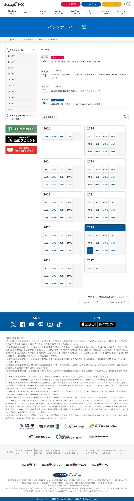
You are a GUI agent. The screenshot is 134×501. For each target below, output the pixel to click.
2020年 (11, 91)
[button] (31, 50)
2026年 (11, 56)
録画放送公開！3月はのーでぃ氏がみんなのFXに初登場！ (76, 104)
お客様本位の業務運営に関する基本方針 (53, 451)
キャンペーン (122, 12)
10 (105, 136)
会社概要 (10, 452)
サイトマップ (123, 451)
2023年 (11, 74)
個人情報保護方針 (38, 451)
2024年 (11, 68)
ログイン (91, 3)
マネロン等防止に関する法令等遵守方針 (91, 451)
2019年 (11, 97)
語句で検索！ (49, 117)
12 (90, 136)
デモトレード (111, 4)
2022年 (11, 80)
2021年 (11, 86)
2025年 (11, 62)
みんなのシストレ (115, 302)
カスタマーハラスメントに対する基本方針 (72, 451)
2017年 (11, 109)
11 (98, 136)
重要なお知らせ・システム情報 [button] (21, 117)
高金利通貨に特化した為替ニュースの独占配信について (75, 91)
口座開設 (70, 3)
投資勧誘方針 (29, 451)
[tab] (21, 50)
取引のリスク (19, 451)
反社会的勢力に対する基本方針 (110, 451)
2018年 (11, 103)
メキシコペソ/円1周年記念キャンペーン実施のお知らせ (75, 62)
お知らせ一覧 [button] (17, 50)
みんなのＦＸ (90, 302)
